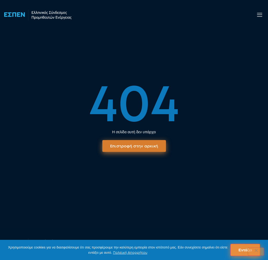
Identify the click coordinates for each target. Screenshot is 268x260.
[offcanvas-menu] (259, 15)
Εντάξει (245, 250)
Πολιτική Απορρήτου (130, 253)
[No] (256, 251)
